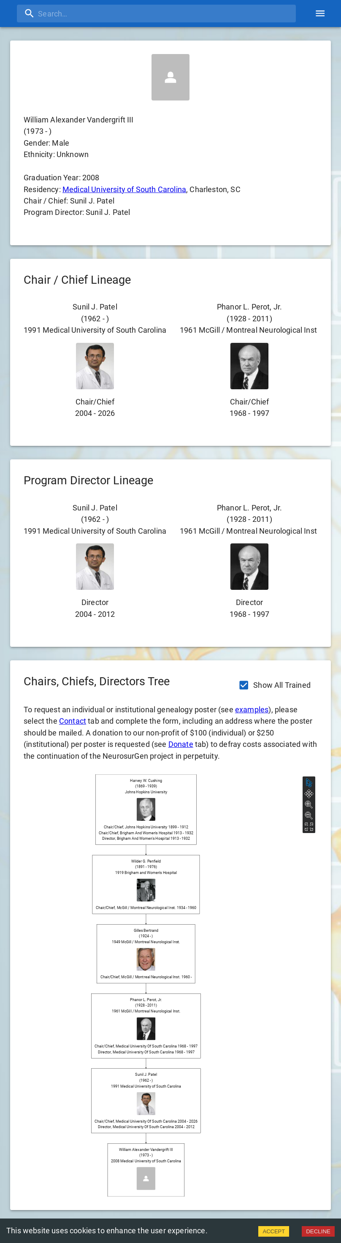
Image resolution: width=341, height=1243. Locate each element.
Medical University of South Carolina (124, 189)
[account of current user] (320, 13)
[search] (156, 13)
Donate (180, 744)
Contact (72, 720)
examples (251, 709)
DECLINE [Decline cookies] (318, 1231)
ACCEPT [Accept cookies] (274, 1231)
